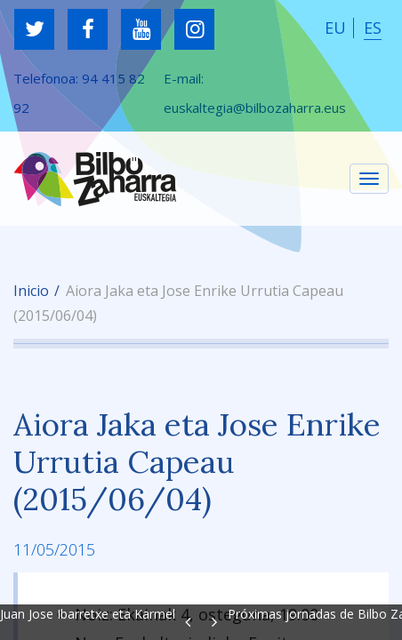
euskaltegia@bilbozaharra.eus (255, 107)
